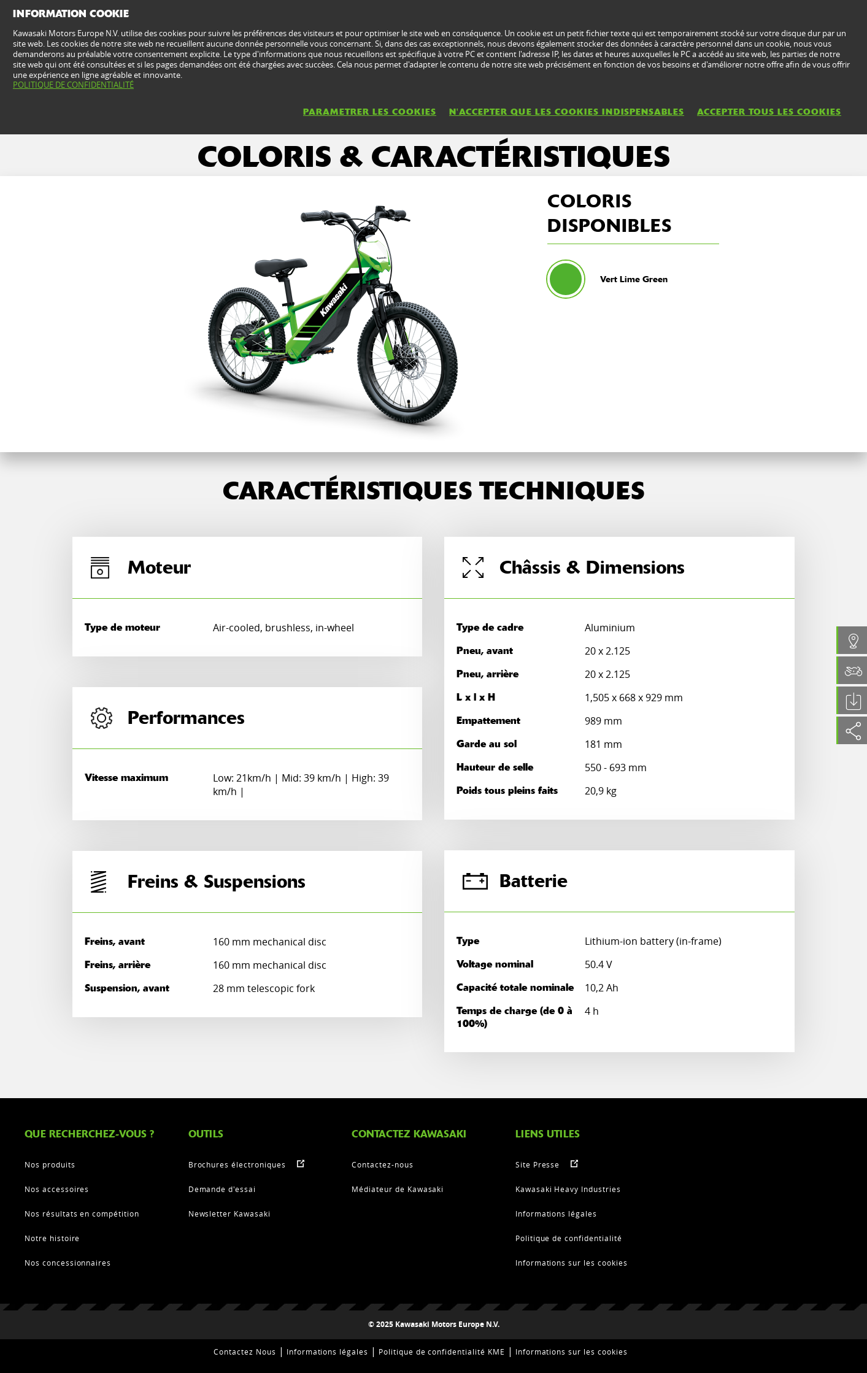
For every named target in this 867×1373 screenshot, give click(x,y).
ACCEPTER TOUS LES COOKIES (769, 111)
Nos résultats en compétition (82, 1213)
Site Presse (537, 1164)
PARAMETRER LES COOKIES (369, 111)
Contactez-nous (382, 1164)
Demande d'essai (222, 1189)
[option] (332, 314)
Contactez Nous (245, 1351)
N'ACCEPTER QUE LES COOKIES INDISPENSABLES (566, 111)
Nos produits (50, 1164)
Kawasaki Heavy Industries (568, 1189)
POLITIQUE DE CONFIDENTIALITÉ (73, 84)
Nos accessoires (57, 1189)
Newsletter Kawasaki (229, 1213)
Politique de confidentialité (568, 1238)
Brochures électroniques (237, 1164)
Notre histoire (52, 1238)
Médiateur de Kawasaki (398, 1189)
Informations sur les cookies (571, 1262)
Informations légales (556, 1213)
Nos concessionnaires (68, 1262)
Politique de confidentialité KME (442, 1351)
